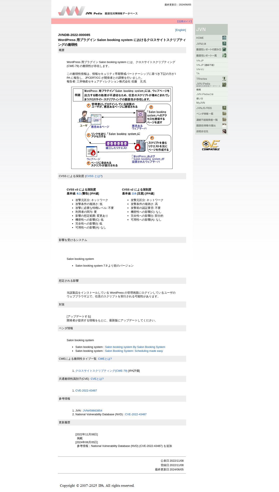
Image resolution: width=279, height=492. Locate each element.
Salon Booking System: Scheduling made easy (134, 350)
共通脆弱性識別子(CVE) (74, 378)
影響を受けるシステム (73, 240)
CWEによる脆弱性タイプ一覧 (78, 358)
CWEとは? (105, 358)
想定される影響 (69, 280)
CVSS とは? (94, 176)
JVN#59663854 (92, 410)
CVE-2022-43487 (86, 390)
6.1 (79, 193)
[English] (180, 30)
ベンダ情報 (66, 328)
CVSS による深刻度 (71, 176)
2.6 (134, 193)
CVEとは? (97, 378)
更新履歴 (64, 422)
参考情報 (64, 398)
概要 (62, 50)
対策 (62, 304)
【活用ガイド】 (184, 21)
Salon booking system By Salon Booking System (135, 347)
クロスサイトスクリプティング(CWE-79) (101, 370)
